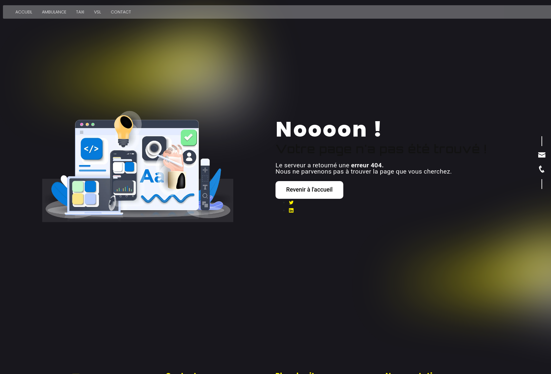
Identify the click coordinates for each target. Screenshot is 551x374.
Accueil (23, 9)
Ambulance (53, 9)
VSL (96, 9)
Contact (120, 9)
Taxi (79, 9)
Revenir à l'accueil (314, 189)
